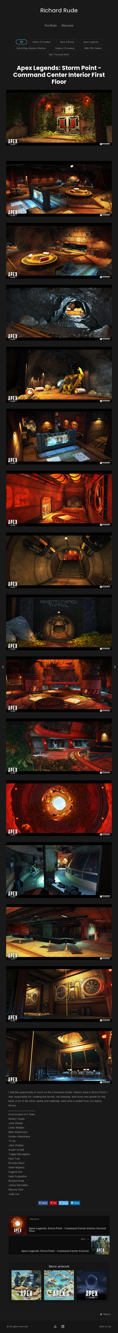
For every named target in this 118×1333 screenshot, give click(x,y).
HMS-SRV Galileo (93, 48)
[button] (105, 1314)
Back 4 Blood (67, 42)
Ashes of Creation (42, 42)
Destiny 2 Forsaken (65, 48)
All (21, 41)
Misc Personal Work (59, 54)
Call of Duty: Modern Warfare (31, 48)
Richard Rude (59, 10)
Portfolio (51, 25)
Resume (67, 25)
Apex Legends (90, 42)
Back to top (105, 1326)
